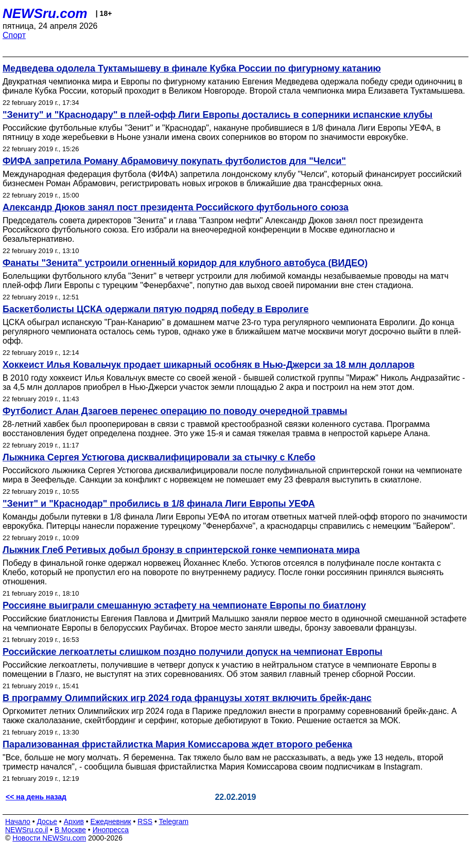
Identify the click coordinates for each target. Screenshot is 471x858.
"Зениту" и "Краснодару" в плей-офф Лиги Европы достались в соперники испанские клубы (217, 115)
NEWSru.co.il (26, 830)
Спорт (14, 35)
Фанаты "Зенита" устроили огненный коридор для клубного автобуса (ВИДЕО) (185, 263)
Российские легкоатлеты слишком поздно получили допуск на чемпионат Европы (192, 652)
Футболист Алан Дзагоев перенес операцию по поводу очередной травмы (175, 411)
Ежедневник (111, 821)
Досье (47, 821)
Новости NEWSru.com (49, 838)
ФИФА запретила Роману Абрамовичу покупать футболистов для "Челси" (174, 161)
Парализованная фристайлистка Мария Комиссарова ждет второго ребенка (177, 744)
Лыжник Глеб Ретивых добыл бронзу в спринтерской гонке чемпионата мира (181, 550)
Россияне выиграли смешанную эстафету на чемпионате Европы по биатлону (184, 605)
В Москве (70, 830)
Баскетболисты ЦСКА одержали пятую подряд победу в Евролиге (156, 309)
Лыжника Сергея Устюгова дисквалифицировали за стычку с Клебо (159, 457)
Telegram (174, 821)
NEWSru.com (45, 13)
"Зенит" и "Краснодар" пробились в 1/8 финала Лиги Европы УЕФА (159, 503)
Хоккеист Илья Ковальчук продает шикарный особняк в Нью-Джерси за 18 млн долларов (208, 365)
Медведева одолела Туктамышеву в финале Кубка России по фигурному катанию (192, 68)
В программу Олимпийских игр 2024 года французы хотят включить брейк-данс (187, 698)
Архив (74, 821)
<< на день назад (36, 797)
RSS (144, 821)
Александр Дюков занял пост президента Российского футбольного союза (175, 207)
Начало (17, 821)
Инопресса (111, 830)
